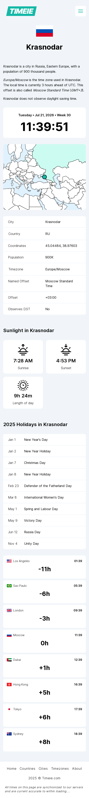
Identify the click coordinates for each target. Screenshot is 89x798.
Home (11, 769)
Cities (43, 769)
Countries (27, 769)
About (77, 769)
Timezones (60, 769)
